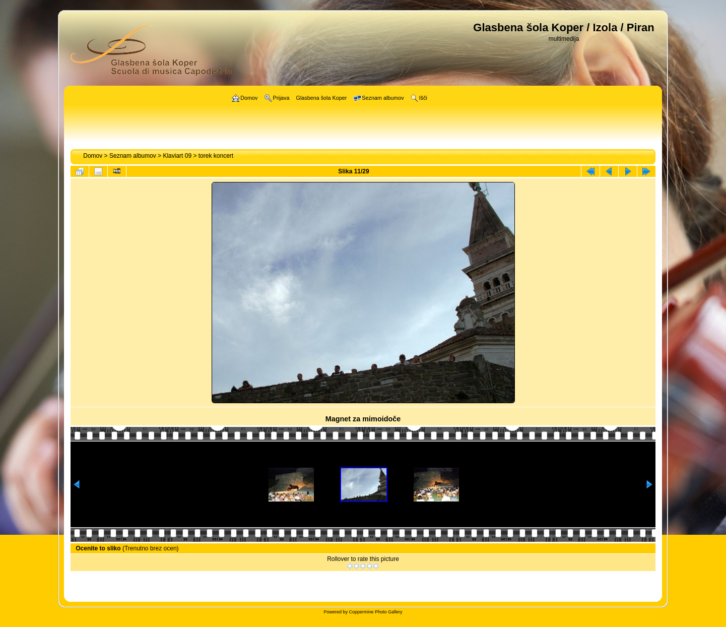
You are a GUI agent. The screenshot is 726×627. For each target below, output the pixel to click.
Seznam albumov (132, 155)
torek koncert (216, 155)
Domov (92, 155)
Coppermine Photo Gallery (375, 611)
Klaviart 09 (177, 155)
